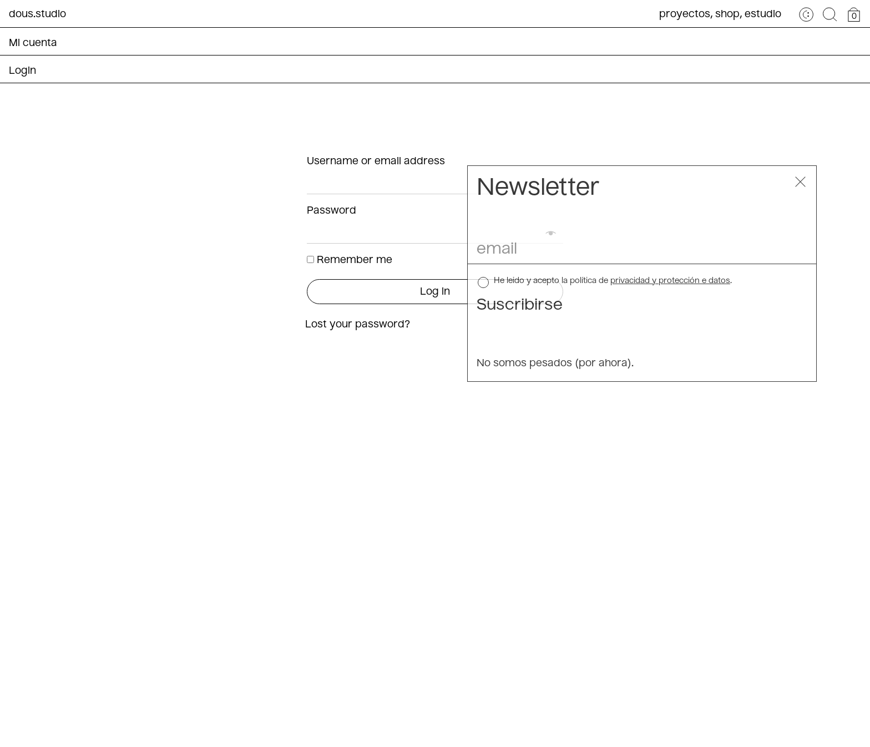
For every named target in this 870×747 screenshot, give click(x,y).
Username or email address (377, 161)
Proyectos (684, 14)
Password (333, 211)
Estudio (763, 14)
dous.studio (37, 14)
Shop (727, 14)
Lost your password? (357, 325)
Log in (435, 292)
